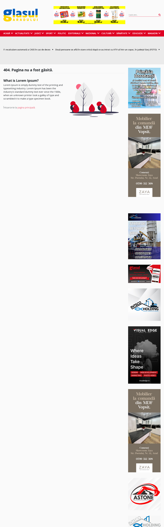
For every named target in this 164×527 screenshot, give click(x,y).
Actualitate (24, 33)
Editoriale (76, 33)
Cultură (107, 33)
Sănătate (123, 33)
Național (92, 33)
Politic (62, 33)
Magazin (154, 33)
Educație (139, 33)
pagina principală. (27, 107)
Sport (51, 33)
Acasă (8, 33)
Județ (39, 33)
